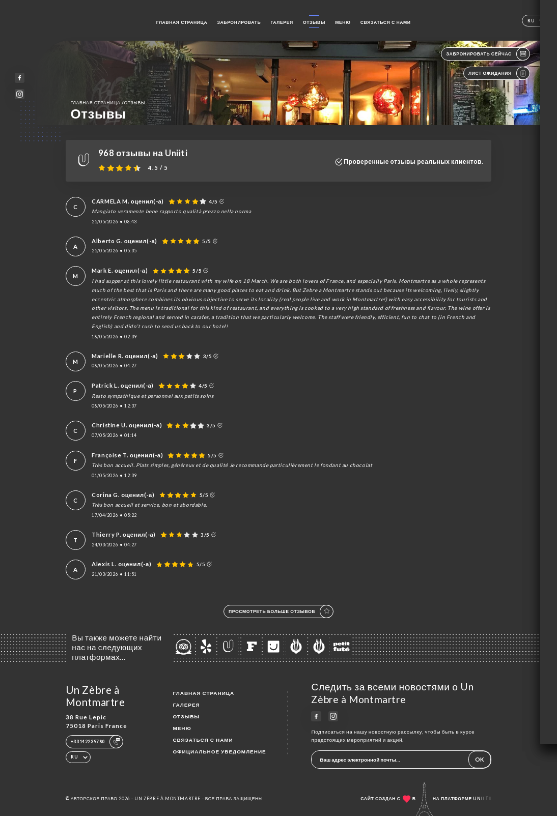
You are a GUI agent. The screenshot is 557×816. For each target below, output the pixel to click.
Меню (342, 22)
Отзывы (314, 22)
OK (479, 759)
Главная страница (182, 22)
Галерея (281, 22)
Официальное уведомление (219, 751)
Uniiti (482, 798)
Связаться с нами (385, 22)
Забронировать (239, 22)
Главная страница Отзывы (108, 102)
